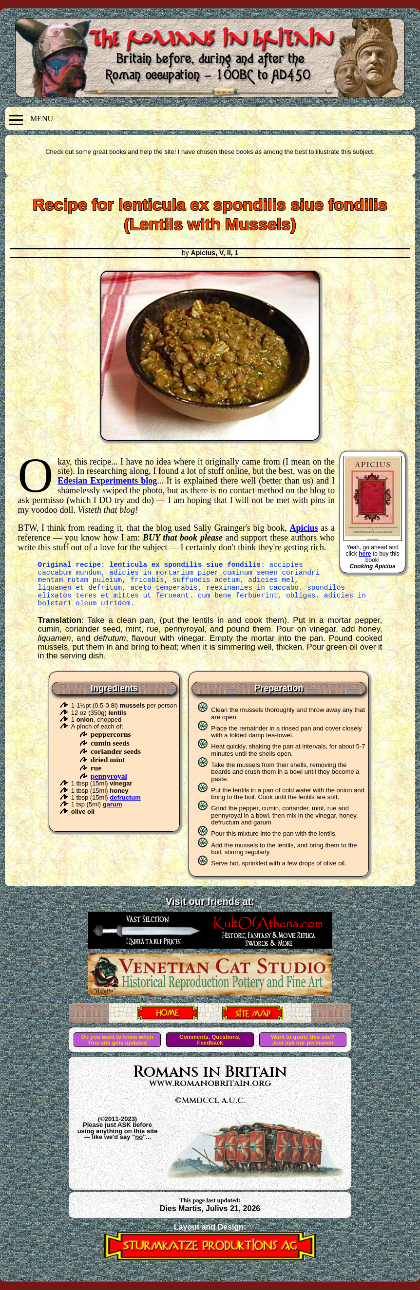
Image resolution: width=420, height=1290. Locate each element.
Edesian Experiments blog (107, 481)
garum (112, 804)
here (365, 553)
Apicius (304, 528)
